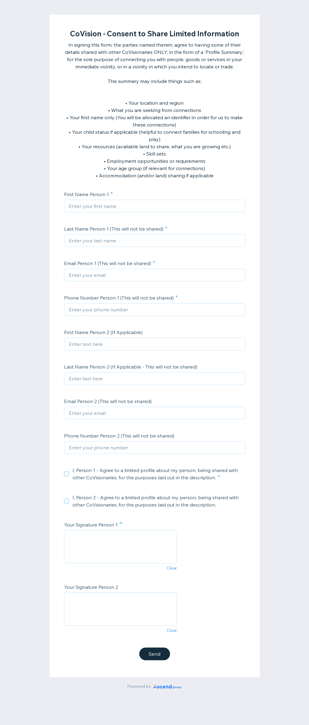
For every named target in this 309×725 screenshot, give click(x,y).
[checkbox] (66, 473)
